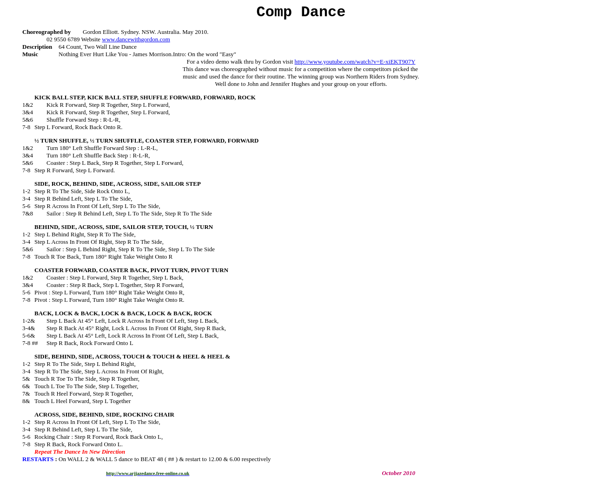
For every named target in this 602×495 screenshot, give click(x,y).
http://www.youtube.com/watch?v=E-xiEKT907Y (355, 61)
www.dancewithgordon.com (136, 39)
